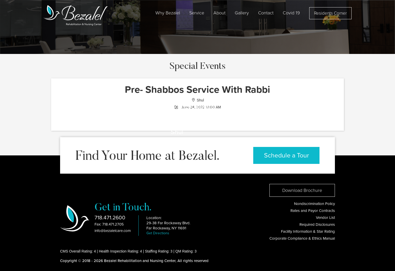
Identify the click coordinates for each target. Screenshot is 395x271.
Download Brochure (302, 190)
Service (196, 13)
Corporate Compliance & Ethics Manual (302, 238)
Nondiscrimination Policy (314, 203)
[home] (75, 15)
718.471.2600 (110, 217)
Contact (266, 13)
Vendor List (325, 217)
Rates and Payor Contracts (312, 210)
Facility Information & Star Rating (308, 231)
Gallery (242, 13)
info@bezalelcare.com (113, 230)
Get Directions (157, 233)
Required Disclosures (317, 224)
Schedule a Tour (286, 155)
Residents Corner (330, 13)
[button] (168, 13)
